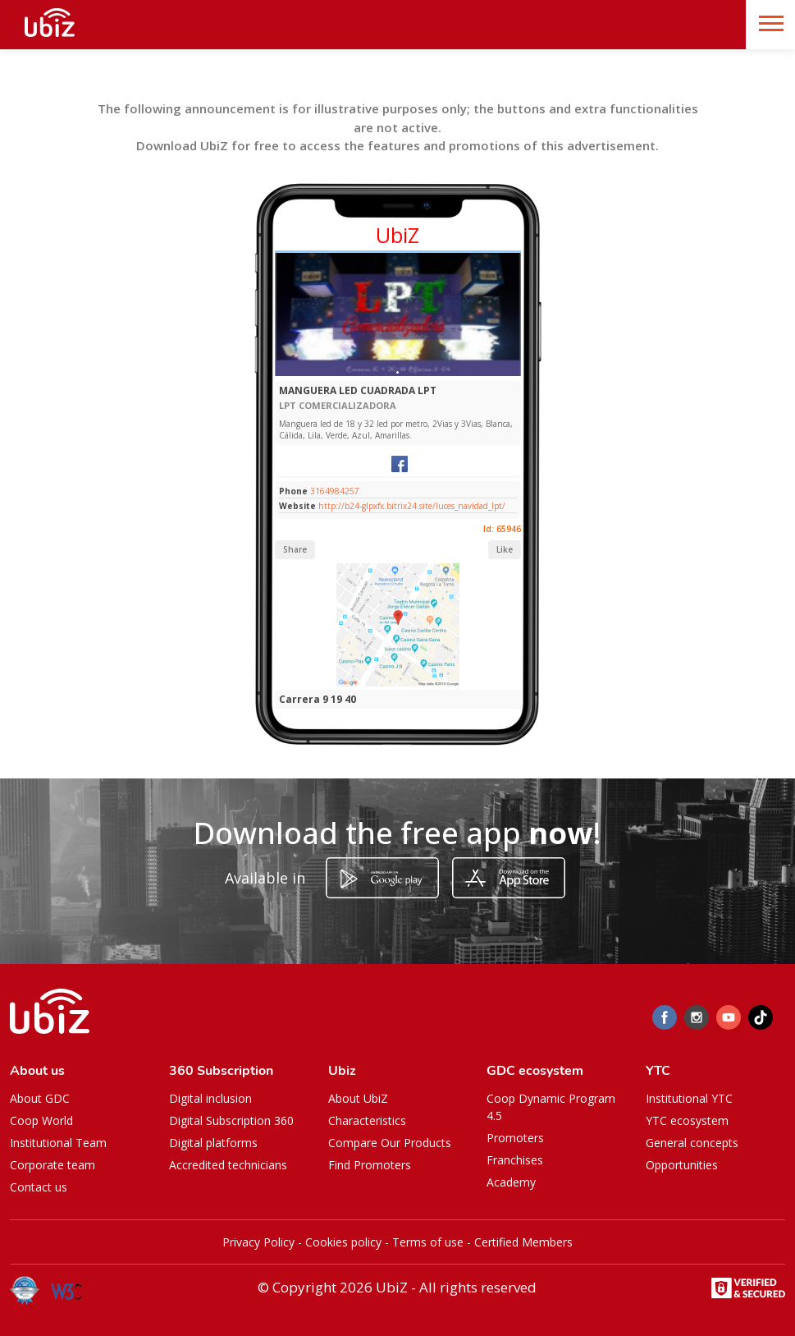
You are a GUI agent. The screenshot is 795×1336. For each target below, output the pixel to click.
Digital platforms (213, 1142)
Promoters (515, 1137)
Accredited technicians (228, 1165)
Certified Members (523, 1242)
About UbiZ (358, 1098)
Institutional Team (58, 1142)
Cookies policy (343, 1242)
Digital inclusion (210, 1098)
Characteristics (367, 1120)
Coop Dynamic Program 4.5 (551, 1106)
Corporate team (52, 1165)
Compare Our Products (389, 1142)
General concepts (692, 1142)
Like (504, 549)
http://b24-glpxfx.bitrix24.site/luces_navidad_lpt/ (411, 506)
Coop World (41, 1120)
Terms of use (428, 1242)
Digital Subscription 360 (231, 1120)
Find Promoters (369, 1165)
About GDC (40, 1098)
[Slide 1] (397, 372)
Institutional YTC (689, 1098)
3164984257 (334, 491)
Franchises (515, 1160)
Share (295, 549)
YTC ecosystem (687, 1120)
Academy (511, 1182)
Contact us (38, 1187)
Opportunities (682, 1165)
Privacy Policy (258, 1242)
